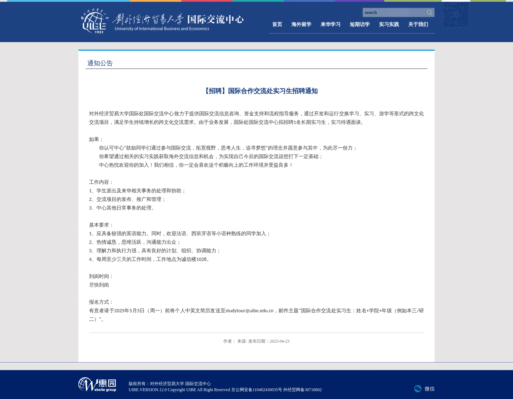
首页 (277, 24)
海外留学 (301, 24)
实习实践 (389, 24)
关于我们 (418, 24)
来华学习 (331, 24)
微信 (430, 389)
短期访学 (360, 24)
